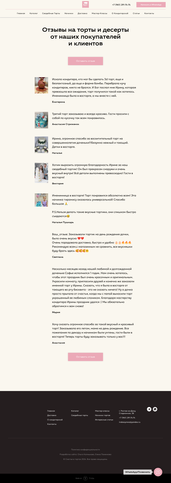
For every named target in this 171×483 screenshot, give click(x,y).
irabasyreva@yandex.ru (129, 422)
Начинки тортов (102, 415)
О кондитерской (120, 13)
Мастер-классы (99, 13)
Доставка (82, 13)
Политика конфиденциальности (85, 449)
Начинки (69, 13)
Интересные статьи (104, 419)
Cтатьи (136, 13)
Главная (21, 13)
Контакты (149, 13)
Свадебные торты (51, 13)
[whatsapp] (155, 411)
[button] (85, 61)
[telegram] (149, 411)
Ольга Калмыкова (86, 454)
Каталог (34, 13)
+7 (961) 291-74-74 (121, 4)
